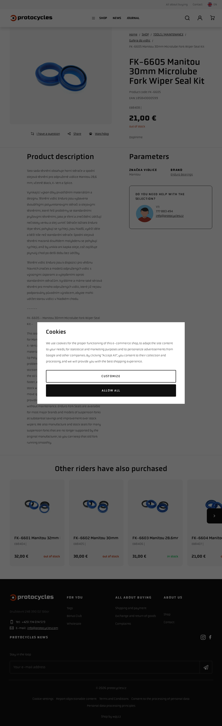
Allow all (111, 390)
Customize (110, 376)
